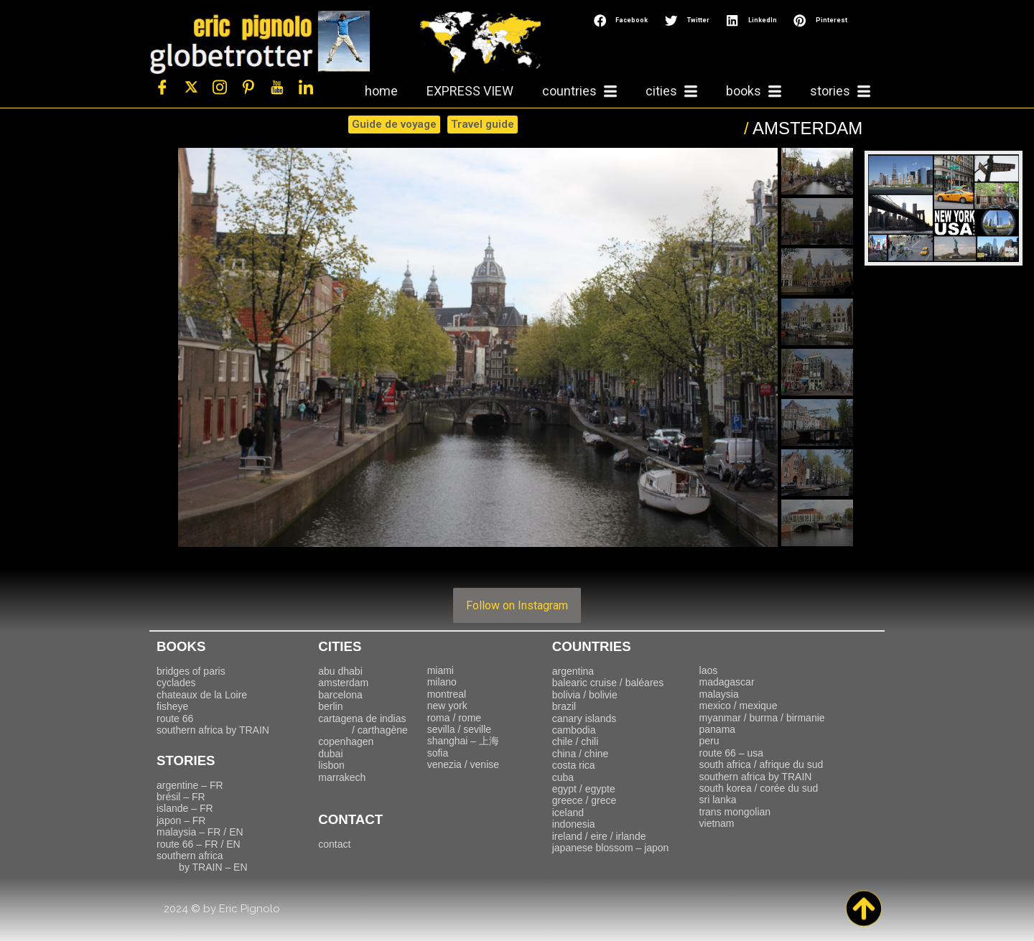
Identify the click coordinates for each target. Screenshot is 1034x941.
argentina (573, 671)
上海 (463, 740)
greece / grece (584, 800)
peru (709, 740)
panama (717, 729)
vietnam (717, 823)
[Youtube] (277, 87)
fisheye (172, 706)
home (381, 90)
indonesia (573, 824)
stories (840, 91)
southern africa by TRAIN (213, 730)
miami (440, 670)
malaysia (719, 694)
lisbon (331, 765)
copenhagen (345, 741)
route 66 (175, 718)
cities (671, 91)
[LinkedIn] (306, 87)
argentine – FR (190, 785)
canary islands (584, 718)
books (753, 91)
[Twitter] (191, 87)
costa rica (573, 765)
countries (579, 91)
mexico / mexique (738, 705)
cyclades (176, 682)
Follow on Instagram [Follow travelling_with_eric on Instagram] (517, 605)
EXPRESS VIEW (470, 90)
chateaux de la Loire (202, 695)
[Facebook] (162, 87)
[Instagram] (219, 87)
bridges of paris (191, 671)
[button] (622, 20)
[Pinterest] (248, 87)
